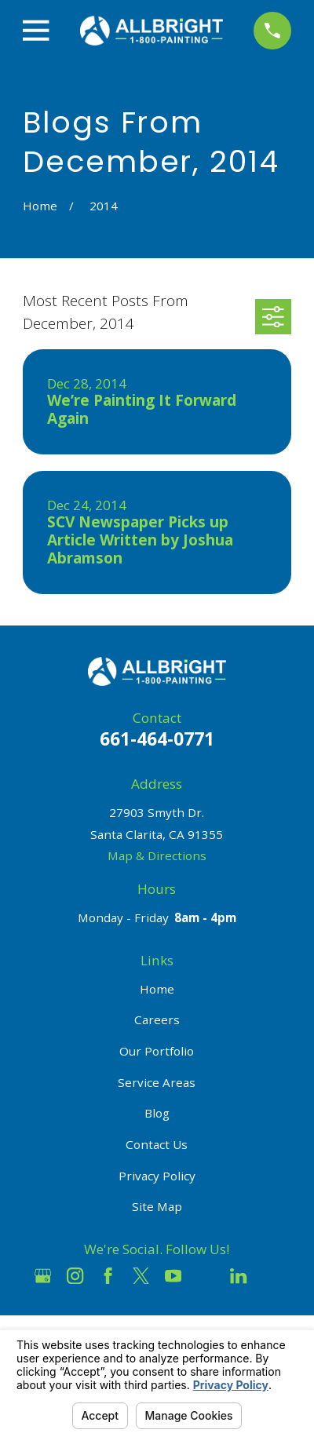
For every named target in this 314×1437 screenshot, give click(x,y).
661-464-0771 (157, 739)
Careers (157, 1019)
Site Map (157, 1206)
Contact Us (157, 1144)
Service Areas (156, 1082)
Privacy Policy (157, 1176)
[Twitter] (141, 1275)
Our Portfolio (156, 1051)
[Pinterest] (271, 1275)
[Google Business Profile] (43, 1275)
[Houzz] (206, 1275)
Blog (157, 1113)
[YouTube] (173, 1275)
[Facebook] (108, 1275)
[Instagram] (75, 1275)
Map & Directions (157, 855)
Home (157, 989)
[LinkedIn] (238, 1275)
